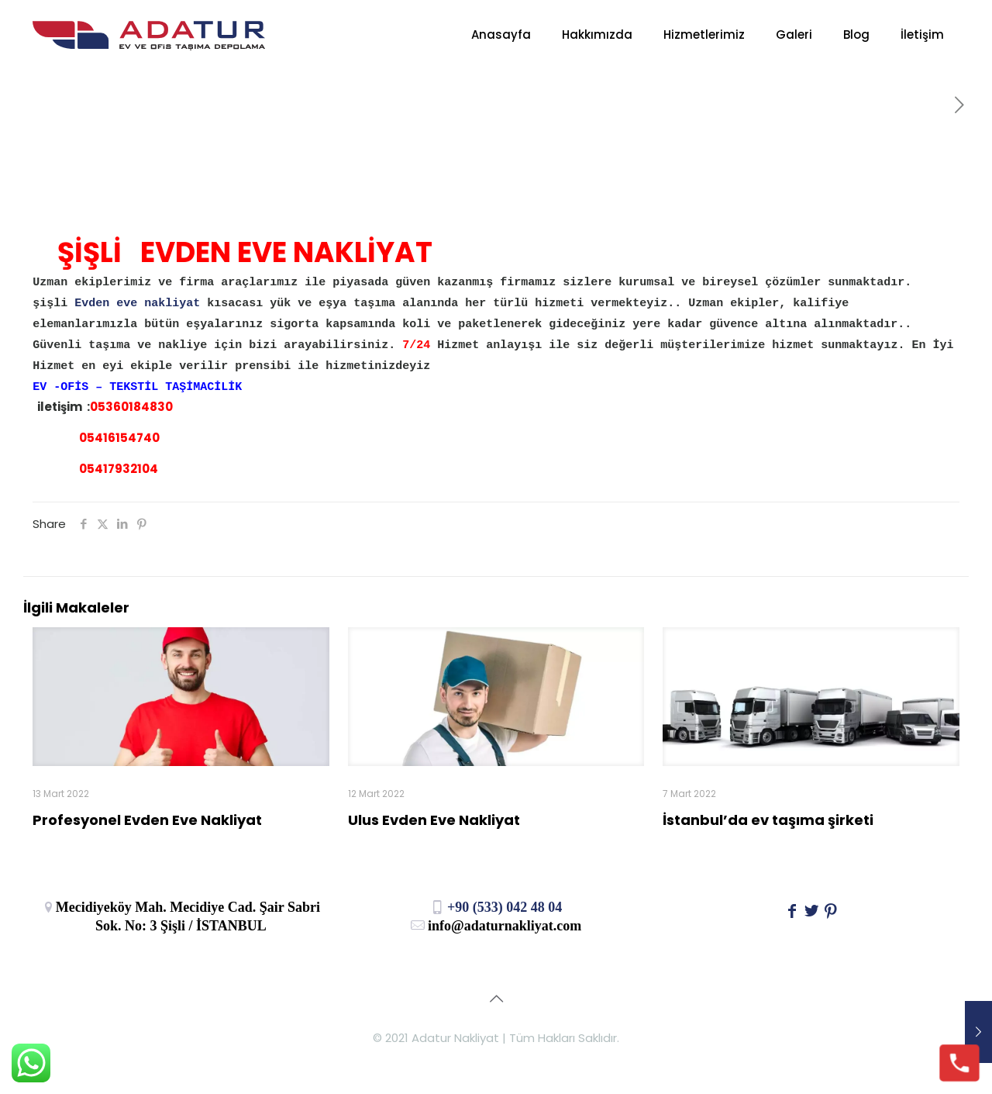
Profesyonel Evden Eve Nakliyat (147, 820)
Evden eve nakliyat (133, 303)
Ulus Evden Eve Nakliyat (434, 820)
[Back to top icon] (496, 998)
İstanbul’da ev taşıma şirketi (768, 820)
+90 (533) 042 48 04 (496, 907)
